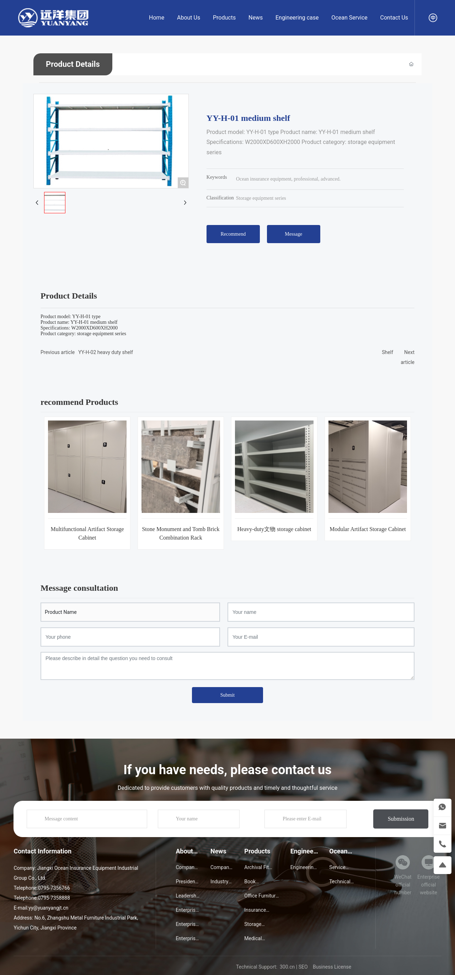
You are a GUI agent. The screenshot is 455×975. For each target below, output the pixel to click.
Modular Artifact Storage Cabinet (368, 529)
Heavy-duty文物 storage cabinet (274, 529)
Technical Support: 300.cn (265, 967)
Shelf (387, 352)
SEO (303, 967)
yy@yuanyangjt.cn (48, 908)
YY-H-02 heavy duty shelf (105, 352)
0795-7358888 (54, 898)
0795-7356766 (54, 888)
